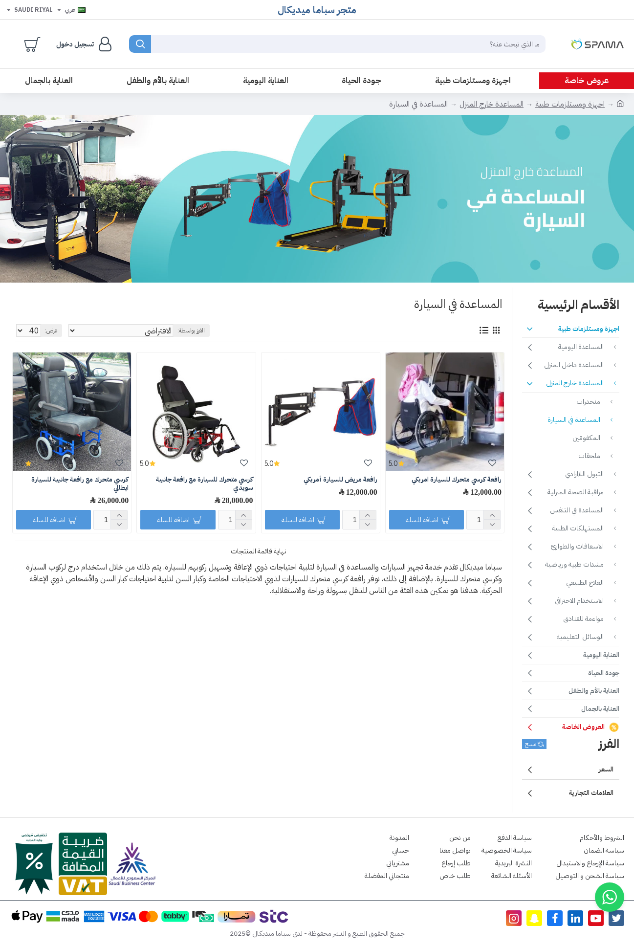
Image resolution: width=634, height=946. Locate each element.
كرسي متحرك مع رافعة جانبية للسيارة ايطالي (80, 484)
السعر (606, 769)
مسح (530, 744)
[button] (609, 897)
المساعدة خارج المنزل (491, 104)
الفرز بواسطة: (159, 330)
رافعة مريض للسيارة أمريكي (340, 480)
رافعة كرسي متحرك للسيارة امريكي (457, 480)
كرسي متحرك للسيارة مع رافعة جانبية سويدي (204, 484)
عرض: (47, 330)
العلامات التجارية (591, 792)
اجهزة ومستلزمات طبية (570, 104)
